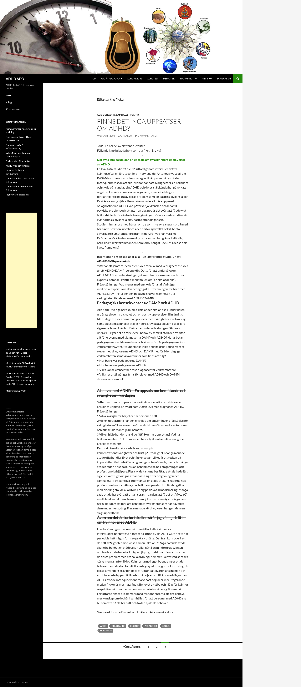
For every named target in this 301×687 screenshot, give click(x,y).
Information (187, 78)
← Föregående (129, 646)
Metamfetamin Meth (16, 390)
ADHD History (134, 78)
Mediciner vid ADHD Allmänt (20, 363)
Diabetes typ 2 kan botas (18, 161)
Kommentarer (13, 109)
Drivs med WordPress (17, 682)
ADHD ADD (15, 79)
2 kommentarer (147, 135)
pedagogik (151, 626)
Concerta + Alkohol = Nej (18, 380)
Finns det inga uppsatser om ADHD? (139, 124)
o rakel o (126, 135)
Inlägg (9, 102)
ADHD (103, 626)
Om (94, 78)
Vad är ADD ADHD (110, 78)
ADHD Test (152, 78)
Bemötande (118, 626)
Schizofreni (224, 78)
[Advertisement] (21, 270)
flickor (134, 626)
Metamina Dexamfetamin (18, 356)
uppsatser (106, 630)
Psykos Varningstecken (17, 194)
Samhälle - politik (127, 114)
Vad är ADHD (24, 349)
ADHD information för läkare (20, 366)
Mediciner (169, 78)
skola (166, 626)
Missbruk (207, 78)
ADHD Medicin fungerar (18, 165)
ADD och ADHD (106, 114)
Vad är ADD (12, 349)
